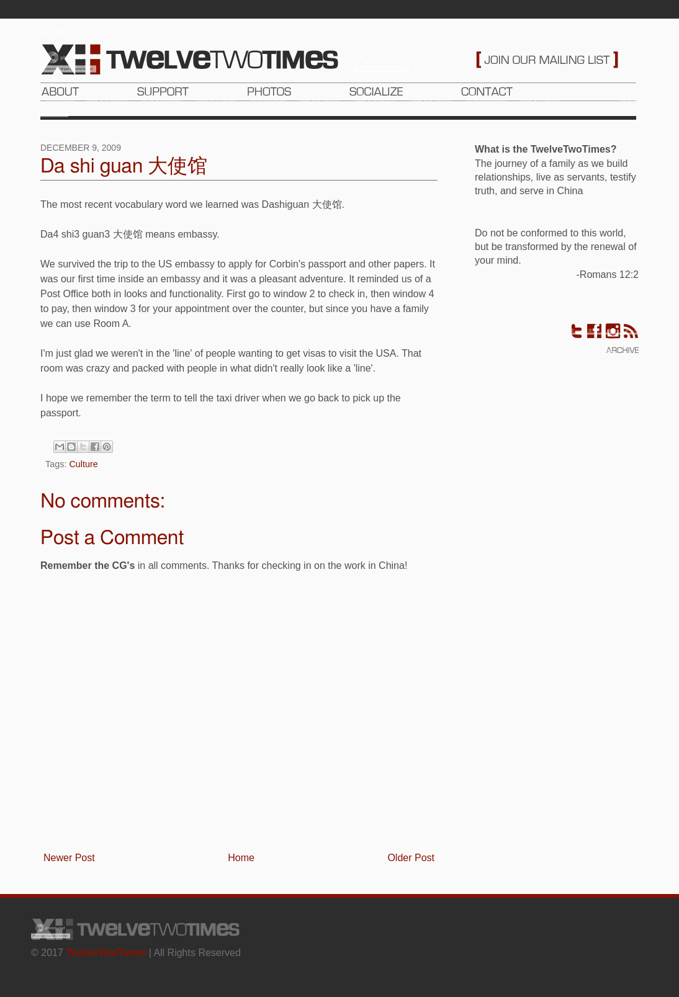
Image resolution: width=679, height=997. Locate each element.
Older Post (410, 857)
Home (241, 857)
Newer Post (69, 857)
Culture (83, 464)
